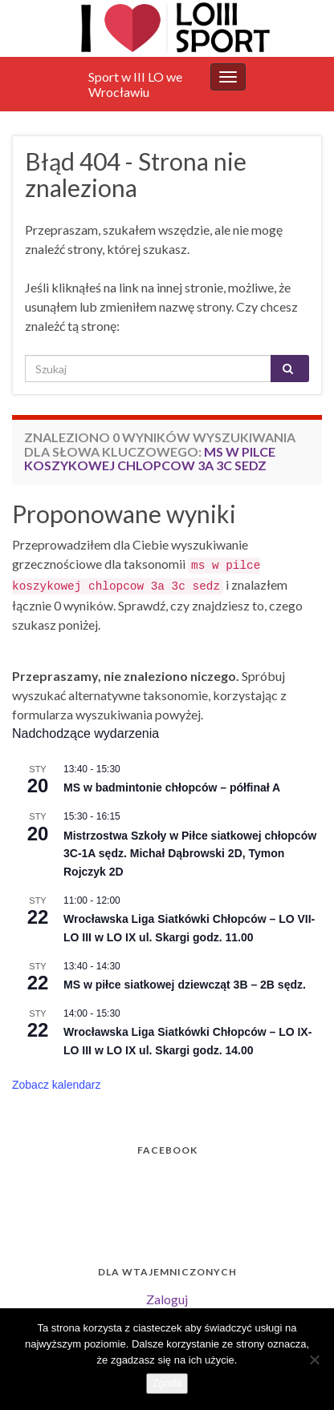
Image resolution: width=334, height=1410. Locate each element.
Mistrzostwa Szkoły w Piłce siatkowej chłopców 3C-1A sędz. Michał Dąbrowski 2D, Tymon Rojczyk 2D (189, 853)
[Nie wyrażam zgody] (314, 1360)
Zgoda (167, 1383)
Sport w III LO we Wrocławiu (135, 84)
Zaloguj (167, 1299)
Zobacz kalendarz (56, 1084)
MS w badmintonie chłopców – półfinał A (171, 787)
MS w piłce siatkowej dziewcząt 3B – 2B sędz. (184, 984)
